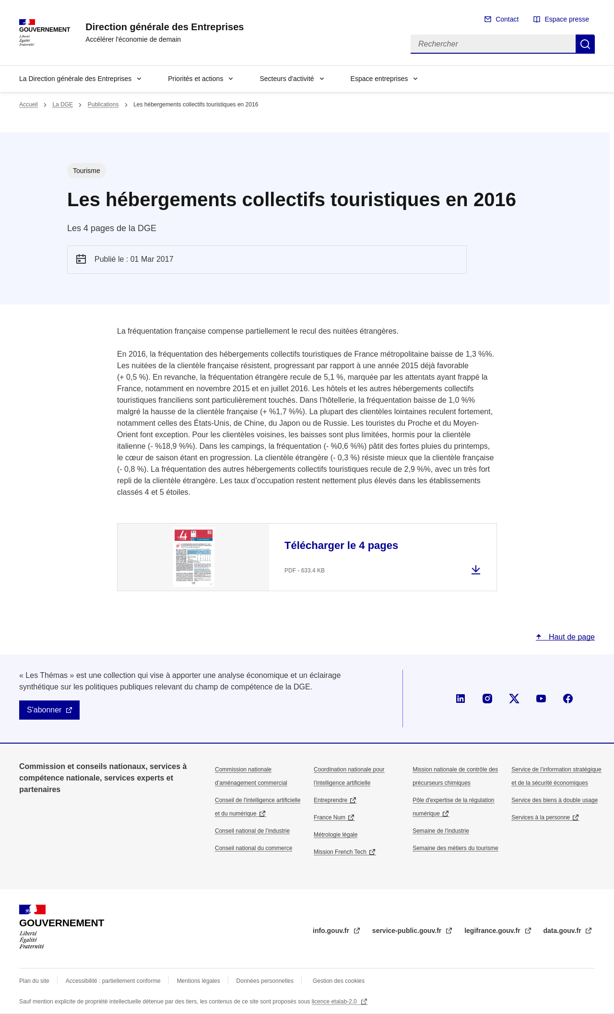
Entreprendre (330, 800)
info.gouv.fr (332, 930)
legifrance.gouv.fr (493, 930)
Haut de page (570, 637)
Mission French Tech (340, 852)
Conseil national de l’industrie (252, 831)
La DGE (62, 104)
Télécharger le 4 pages (341, 545)
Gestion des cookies (339, 981)
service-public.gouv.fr (407, 930)
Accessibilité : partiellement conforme (113, 981)
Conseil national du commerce (253, 848)
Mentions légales (198, 981)
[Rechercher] (493, 44)
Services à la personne (540, 817)
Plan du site (34, 981)
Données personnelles (265, 981)
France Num (329, 817)
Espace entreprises (379, 78)
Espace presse (566, 19)
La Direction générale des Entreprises (75, 78)
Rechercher (585, 44)
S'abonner (44, 710)
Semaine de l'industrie (441, 831)
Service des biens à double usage (554, 800)
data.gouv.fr (563, 930)
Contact (507, 19)
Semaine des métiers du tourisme (455, 848)
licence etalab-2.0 (335, 1001)
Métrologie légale (335, 834)
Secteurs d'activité (287, 78)
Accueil (28, 104)
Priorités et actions (195, 78)
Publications (103, 104)
